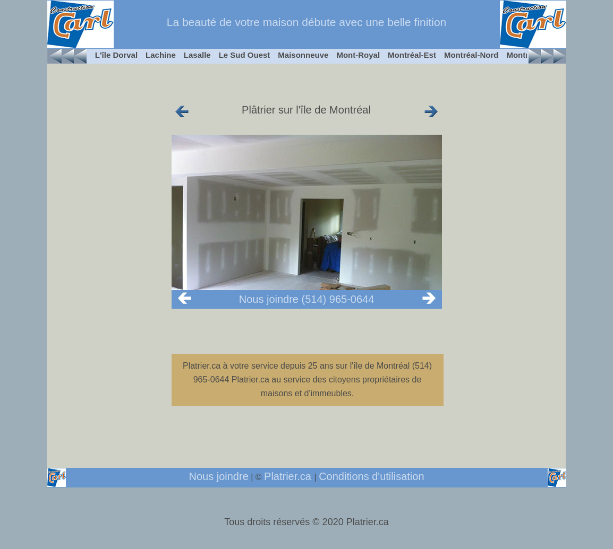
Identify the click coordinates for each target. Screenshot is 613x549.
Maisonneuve (303, 54)
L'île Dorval (116, 54)
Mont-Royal (358, 54)
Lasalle (197, 54)
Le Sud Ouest (244, 54)
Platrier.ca (289, 476)
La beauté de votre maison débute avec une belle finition (307, 22)
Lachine (161, 54)
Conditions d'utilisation (371, 476)
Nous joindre (218, 476)
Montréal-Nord (471, 54)
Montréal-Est (412, 54)
